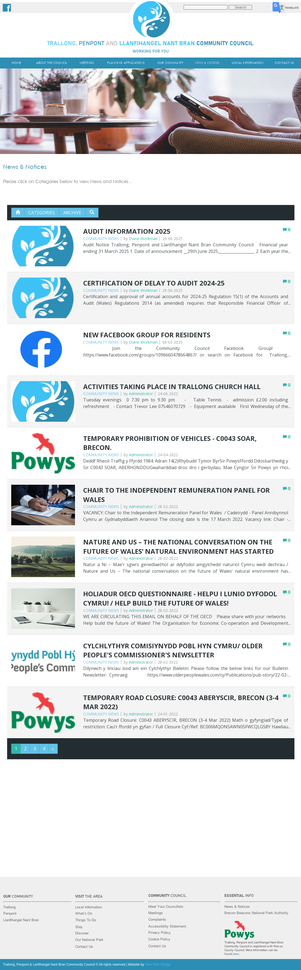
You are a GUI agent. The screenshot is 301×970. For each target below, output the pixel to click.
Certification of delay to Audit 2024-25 (154, 282)
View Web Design (158, 964)
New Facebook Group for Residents (146, 334)
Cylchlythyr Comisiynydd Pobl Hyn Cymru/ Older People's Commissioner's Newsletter (173, 650)
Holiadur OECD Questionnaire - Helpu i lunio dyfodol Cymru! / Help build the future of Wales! (180, 598)
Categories (41, 213)
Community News (101, 238)
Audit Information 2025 (126, 231)
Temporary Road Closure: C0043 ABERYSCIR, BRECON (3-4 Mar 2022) (181, 702)
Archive (72, 213)
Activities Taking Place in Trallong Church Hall (172, 386)
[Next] (53, 749)
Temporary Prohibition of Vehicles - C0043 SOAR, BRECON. (170, 443)
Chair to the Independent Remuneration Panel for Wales (176, 495)
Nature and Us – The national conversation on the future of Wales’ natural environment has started (178, 546)
